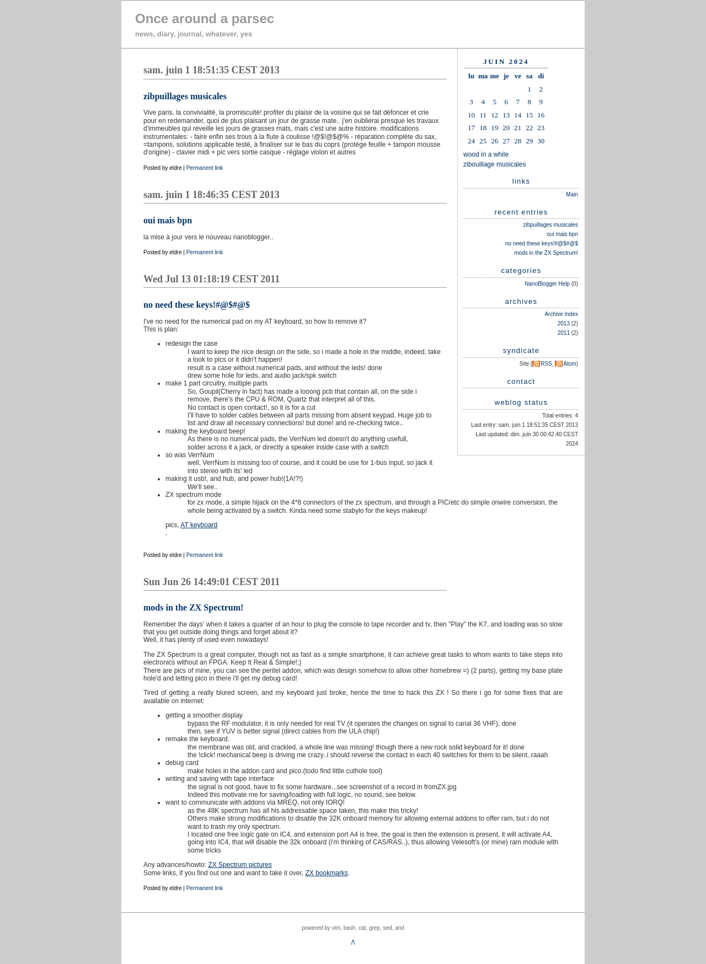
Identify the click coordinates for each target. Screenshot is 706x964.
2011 (564, 333)
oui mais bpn (562, 234)
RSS (546, 364)
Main (572, 194)
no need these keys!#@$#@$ (541, 243)
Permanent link (204, 168)
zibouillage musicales (494, 164)
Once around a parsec (204, 18)
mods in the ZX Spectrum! (546, 253)
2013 (564, 323)
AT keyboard (198, 525)
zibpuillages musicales (551, 225)
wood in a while (486, 154)
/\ (353, 942)
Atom (569, 364)
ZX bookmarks (327, 873)
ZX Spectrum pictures (239, 865)
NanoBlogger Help (547, 284)
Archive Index (561, 314)
